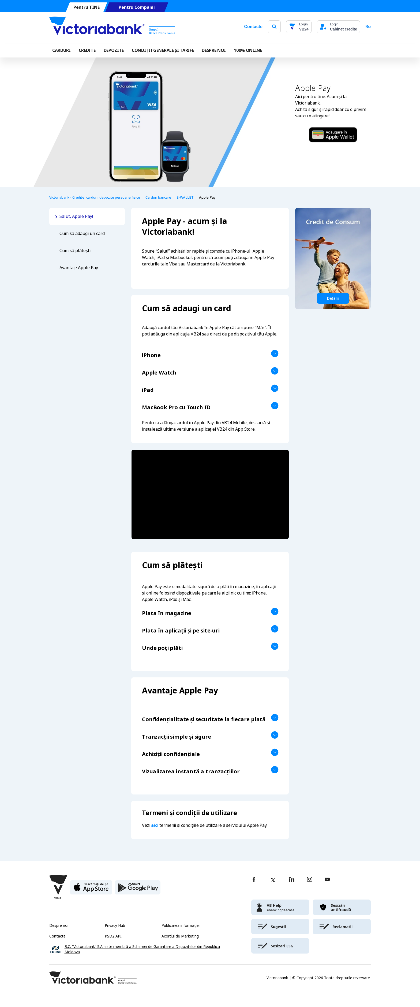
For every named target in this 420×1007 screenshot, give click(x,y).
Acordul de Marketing (180, 936)
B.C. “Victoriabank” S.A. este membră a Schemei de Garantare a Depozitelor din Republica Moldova (142, 949)
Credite (87, 50)
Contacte (253, 26)
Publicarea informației (181, 925)
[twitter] (273, 880)
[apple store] (91, 889)
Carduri (61, 50)
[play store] (137, 889)
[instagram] (309, 879)
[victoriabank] (280, 907)
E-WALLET (185, 197)
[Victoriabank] (112, 27)
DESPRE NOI (214, 50)
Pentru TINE (86, 7)
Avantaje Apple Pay (78, 268)
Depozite (114, 50)
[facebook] (254, 879)
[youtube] (327, 879)
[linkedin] (291, 879)
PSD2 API (113, 936)
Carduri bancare (158, 197)
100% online (248, 50)
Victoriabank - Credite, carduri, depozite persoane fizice (94, 197)
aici (154, 825)
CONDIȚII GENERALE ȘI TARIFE (163, 50)
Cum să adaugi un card (82, 233)
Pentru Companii (137, 7)
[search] (274, 26)
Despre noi (58, 925)
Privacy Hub (115, 925)
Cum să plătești (75, 251)
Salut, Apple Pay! (76, 216)
